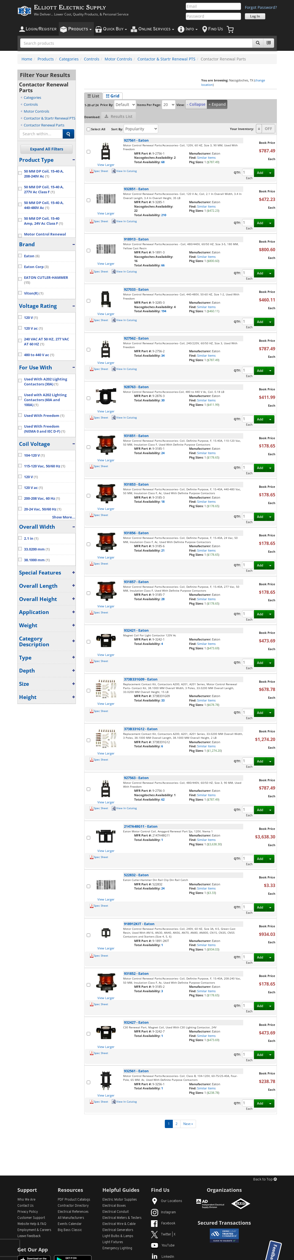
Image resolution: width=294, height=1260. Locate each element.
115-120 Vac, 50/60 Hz (44, 466)
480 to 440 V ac (39, 355)
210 (163, 215)
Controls (91, 59)
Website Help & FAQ (31, 1224)
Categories (69, 59)
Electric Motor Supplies (119, 1199)
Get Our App (32, 1249)
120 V (31, 317)
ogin (41, 29)
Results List (119, 116)
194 (163, 311)
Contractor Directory (73, 1206)
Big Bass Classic (70, 1230)
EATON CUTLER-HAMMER (46, 280)
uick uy (115, 29)
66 (163, 265)
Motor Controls (118, 59)
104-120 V (34, 455)
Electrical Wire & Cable (119, 1224)
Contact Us (25, 1206)
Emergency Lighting (117, 1248)
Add (260, 172)
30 (163, 400)
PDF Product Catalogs (74, 1199)
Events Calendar (70, 1224)
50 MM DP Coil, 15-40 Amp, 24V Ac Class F (43, 221)
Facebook (163, 1223)
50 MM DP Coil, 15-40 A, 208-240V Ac (44, 174)
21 (163, 550)
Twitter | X (163, 1234)
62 (163, 799)
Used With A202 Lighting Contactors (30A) (45, 382)
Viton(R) (33, 293)
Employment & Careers (34, 1230)
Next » (188, 1123)
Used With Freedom (44, 415)
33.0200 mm (37, 549)
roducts (80, 29)
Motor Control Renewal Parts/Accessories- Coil (46, 237)
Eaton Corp (36, 266)
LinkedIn (162, 1257)
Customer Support (31, 1218)
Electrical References (73, 1212)
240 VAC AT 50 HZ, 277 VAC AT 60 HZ (46, 341)
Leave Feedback (29, 1236)
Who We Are (26, 1199)
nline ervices (156, 29)
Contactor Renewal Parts (44, 125)
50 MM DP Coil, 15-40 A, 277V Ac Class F (44, 189)
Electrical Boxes (114, 1206)
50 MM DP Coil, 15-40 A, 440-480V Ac (44, 205)
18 (163, 501)
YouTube (162, 1245)
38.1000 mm (37, 560)
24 (163, 453)
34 (163, 355)
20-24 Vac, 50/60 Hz (42, 509)
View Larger (106, 165)
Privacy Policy (27, 1212)
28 (163, 599)
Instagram (163, 1212)
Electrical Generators (117, 1230)
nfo (192, 29)
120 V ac (33, 328)
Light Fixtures (112, 1242)
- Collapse (196, 104)
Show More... (63, 517)
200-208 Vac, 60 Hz (42, 498)
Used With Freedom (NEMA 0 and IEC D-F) (44, 429)
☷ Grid (113, 96)
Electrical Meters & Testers (122, 1218)
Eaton (31, 256)
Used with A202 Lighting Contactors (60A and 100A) (45, 400)
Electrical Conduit (115, 1212)
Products (46, 59)
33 (163, 700)
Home (27, 59)
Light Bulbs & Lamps (117, 1236)
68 (163, 162)
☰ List (93, 96)
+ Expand (217, 104)
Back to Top (265, 1179)
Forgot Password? (261, 7)
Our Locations (166, 1201)
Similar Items (206, 157)
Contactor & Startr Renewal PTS (166, 59)
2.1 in (31, 538)
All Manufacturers (71, 1218)
